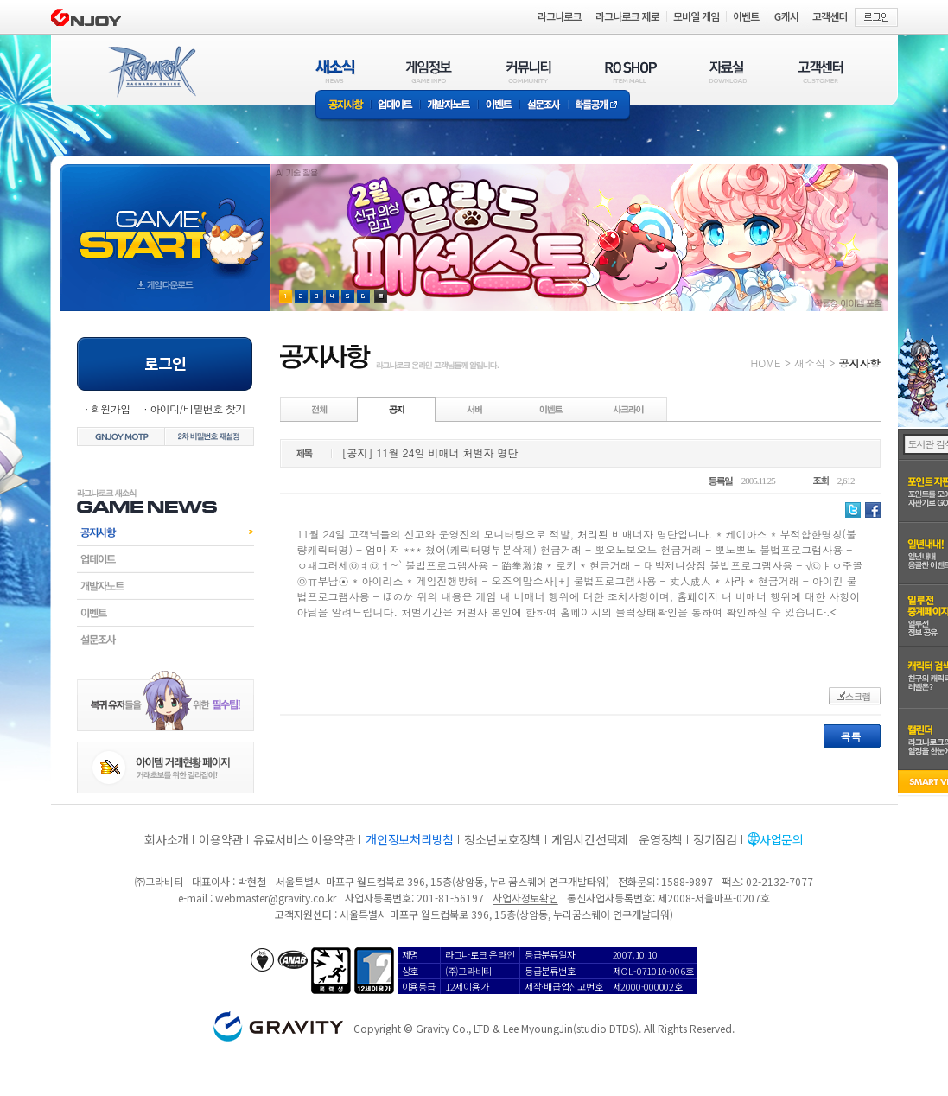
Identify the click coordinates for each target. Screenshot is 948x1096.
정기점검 (715, 839)
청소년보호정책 (502, 839)
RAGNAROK (151, 72)
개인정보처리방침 (410, 839)
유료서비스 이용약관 (304, 839)
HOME (766, 362)
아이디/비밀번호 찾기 (197, 408)
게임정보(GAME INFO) (429, 71)
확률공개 (599, 106)
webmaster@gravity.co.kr (275, 897)
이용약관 (221, 839)
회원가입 (110, 408)
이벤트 (498, 106)
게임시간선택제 (589, 839)
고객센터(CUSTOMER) (820, 71)
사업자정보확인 (525, 897)
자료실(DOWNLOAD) (727, 71)
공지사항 (343, 106)
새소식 (809, 362)
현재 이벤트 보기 (380, 296)
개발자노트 (449, 106)
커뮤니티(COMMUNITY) (529, 71)
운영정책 (661, 839)
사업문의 (782, 839)
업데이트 (395, 106)
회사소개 (166, 839)
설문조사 (544, 106)
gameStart (165, 221)
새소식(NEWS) (335, 71)
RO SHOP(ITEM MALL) (631, 71)
